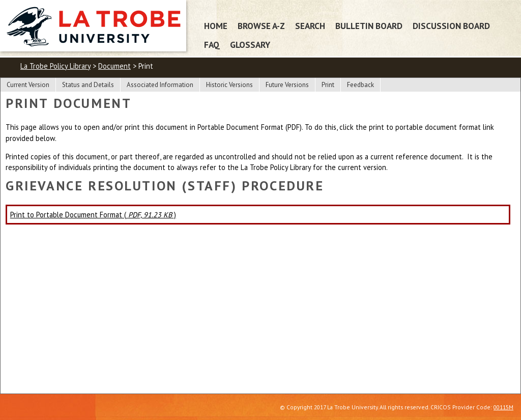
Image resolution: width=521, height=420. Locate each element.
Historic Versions (229, 84)
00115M (503, 407)
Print (328, 84)
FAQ (212, 44)
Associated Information (160, 84)
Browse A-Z (261, 26)
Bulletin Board (368, 26)
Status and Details (88, 84)
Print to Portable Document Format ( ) (93, 214)
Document (114, 66)
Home (215, 26)
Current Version (28, 84)
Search (310, 26)
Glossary (250, 44)
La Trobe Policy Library (55, 66)
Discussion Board (451, 26)
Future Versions (287, 84)
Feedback (360, 84)
